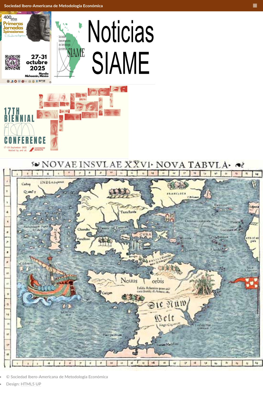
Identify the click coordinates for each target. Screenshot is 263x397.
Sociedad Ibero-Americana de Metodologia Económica (53, 5)
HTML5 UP (31, 383)
